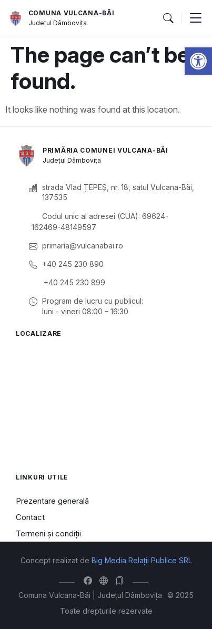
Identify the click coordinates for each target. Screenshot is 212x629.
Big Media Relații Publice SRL (142, 560)
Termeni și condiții (48, 533)
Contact (30, 517)
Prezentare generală (52, 501)
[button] (198, 61)
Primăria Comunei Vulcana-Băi (105, 150)
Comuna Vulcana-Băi (71, 13)
